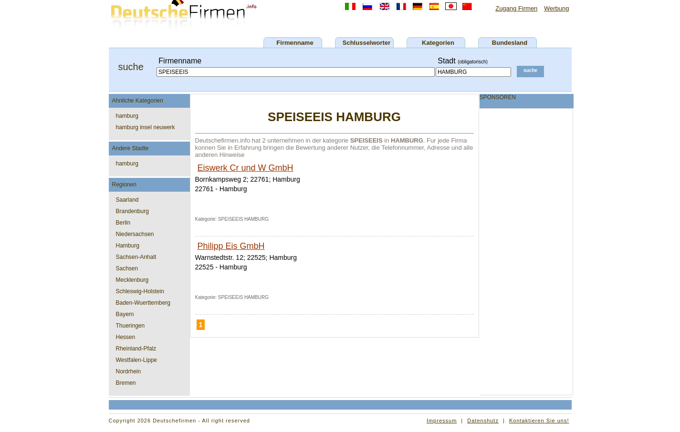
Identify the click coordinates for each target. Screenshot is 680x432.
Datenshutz (483, 420)
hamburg (127, 116)
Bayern (125, 314)
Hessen (126, 337)
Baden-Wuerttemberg (143, 302)
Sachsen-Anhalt (136, 257)
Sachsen (127, 268)
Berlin (123, 222)
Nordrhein (128, 371)
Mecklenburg (132, 280)
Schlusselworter (366, 42)
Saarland (127, 199)
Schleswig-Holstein (140, 291)
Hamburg (127, 245)
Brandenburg (132, 211)
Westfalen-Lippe (136, 360)
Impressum (442, 420)
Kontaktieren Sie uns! (539, 420)
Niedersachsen (135, 234)
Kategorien (438, 42)
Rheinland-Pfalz (136, 348)
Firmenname (294, 42)
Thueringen (130, 325)
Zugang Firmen (516, 8)
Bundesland (509, 42)
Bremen (126, 383)
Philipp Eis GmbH (231, 246)
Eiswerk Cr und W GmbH (245, 168)
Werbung (556, 8)
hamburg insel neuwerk (145, 127)
